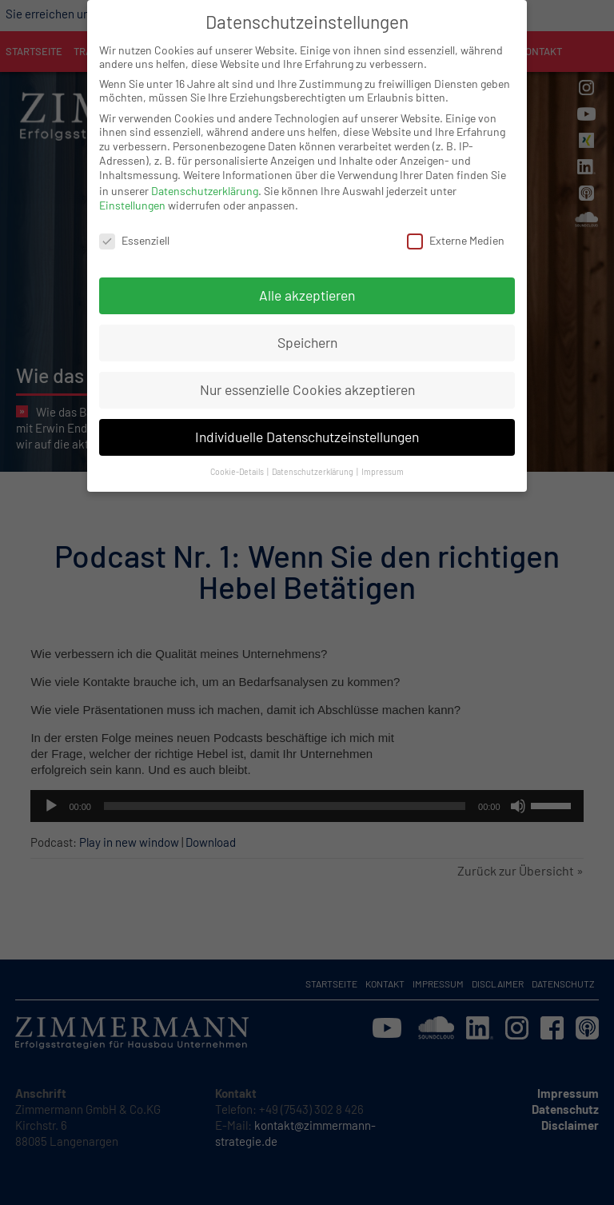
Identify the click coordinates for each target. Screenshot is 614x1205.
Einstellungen (132, 191)
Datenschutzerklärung (204, 176)
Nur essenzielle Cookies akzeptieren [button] (307, 375)
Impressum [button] (382, 457)
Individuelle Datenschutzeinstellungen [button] (307, 422)
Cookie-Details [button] (237, 457)
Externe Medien (455, 226)
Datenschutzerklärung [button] (313, 457)
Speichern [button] (307, 328)
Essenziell (134, 226)
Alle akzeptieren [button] (307, 280)
